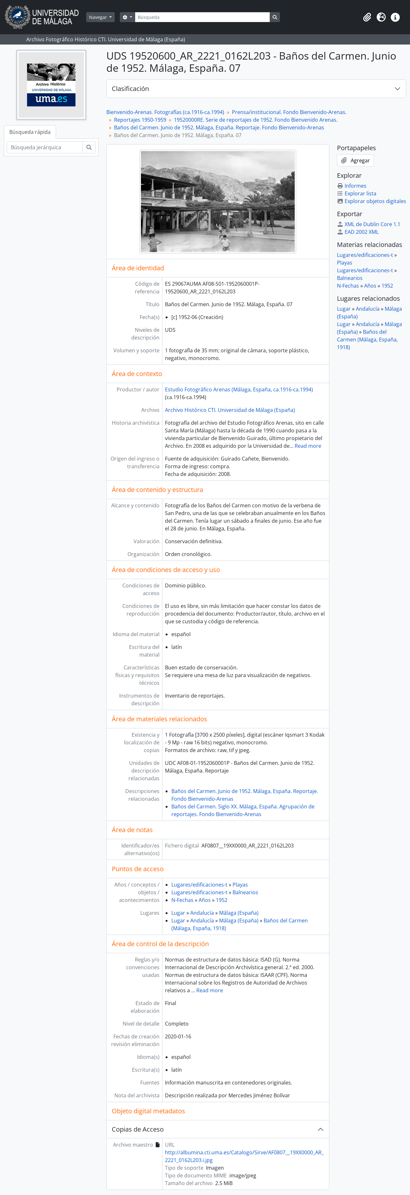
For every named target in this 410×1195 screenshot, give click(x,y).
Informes (351, 185)
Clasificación (130, 88)
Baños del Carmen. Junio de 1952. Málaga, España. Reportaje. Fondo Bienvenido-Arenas (219, 127)
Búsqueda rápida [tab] (30, 131)
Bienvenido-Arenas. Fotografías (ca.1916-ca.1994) (165, 112)
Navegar (98, 17)
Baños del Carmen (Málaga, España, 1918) (367, 339)
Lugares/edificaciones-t (199, 884)
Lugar (178, 912)
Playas (240, 884)
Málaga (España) (238, 912)
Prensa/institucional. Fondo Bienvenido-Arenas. (289, 112)
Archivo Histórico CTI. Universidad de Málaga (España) (230, 409)
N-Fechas (182, 900)
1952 (221, 900)
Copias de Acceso (138, 1129)
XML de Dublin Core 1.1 (368, 224)
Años (205, 900)
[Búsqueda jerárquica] (45, 147)
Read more (308, 445)
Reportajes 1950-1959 (140, 119)
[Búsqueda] (202, 17)
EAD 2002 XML (358, 231)
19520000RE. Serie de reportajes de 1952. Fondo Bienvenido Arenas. (256, 119)
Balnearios (245, 892)
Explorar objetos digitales (371, 201)
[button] (367, 17)
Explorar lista (356, 193)
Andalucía (202, 912)
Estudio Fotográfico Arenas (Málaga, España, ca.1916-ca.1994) (239, 389)
